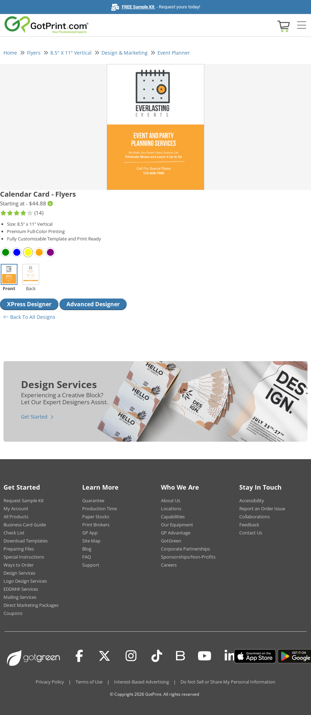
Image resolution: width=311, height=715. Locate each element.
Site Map (91, 541)
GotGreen (171, 541)
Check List (13, 533)
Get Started (34, 416)
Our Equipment (177, 524)
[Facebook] (79, 656)
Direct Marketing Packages (30, 605)
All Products (15, 516)
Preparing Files (18, 549)
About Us (170, 500)
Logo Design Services (25, 581)
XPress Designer (29, 304)
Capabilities (173, 516)
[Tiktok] (157, 656)
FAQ (86, 557)
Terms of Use (89, 682)
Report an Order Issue (262, 508)
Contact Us (250, 533)
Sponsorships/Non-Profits (188, 557)
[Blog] (180, 655)
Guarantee (93, 500)
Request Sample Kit (23, 500)
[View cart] (282, 26)
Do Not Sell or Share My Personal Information (228, 682)
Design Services (19, 573)
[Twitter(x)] (104, 656)
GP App (90, 533)
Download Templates (25, 541)
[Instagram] (131, 656)
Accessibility (251, 500)
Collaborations (254, 516)
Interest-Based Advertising (141, 682)
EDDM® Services (20, 589)
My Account (15, 508)
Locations (171, 508)
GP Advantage (175, 533)
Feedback (249, 524)
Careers (169, 565)
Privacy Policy (50, 682)
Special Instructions (23, 557)
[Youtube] (204, 656)
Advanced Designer (93, 304)
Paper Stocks (95, 516)
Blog (86, 549)
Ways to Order (18, 565)
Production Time (99, 508)
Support (90, 565)
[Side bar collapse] (301, 25)
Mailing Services (19, 597)
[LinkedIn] (230, 656)
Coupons (12, 613)
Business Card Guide (24, 524)
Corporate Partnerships (185, 549)
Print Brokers (95, 524)
